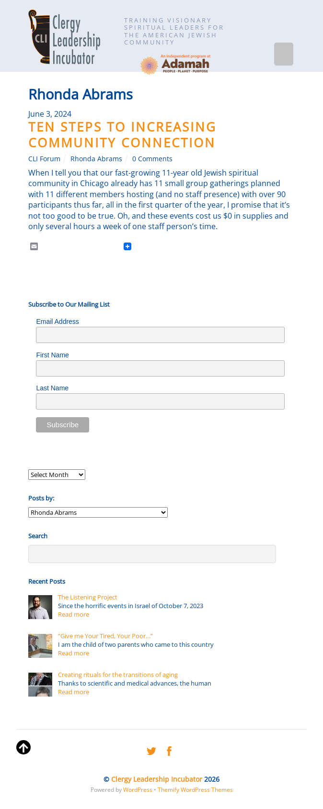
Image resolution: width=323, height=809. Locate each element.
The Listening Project (87, 597)
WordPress (137, 789)
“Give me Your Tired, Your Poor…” (105, 636)
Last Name (52, 388)
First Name (52, 355)
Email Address (57, 321)
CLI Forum (44, 158)
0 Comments (152, 158)
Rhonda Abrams (96, 158)
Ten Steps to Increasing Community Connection (122, 135)
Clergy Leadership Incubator (156, 779)
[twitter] (151, 749)
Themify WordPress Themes (195, 789)
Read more (73, 614)
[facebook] (169, 749)
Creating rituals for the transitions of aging (118, 674)
